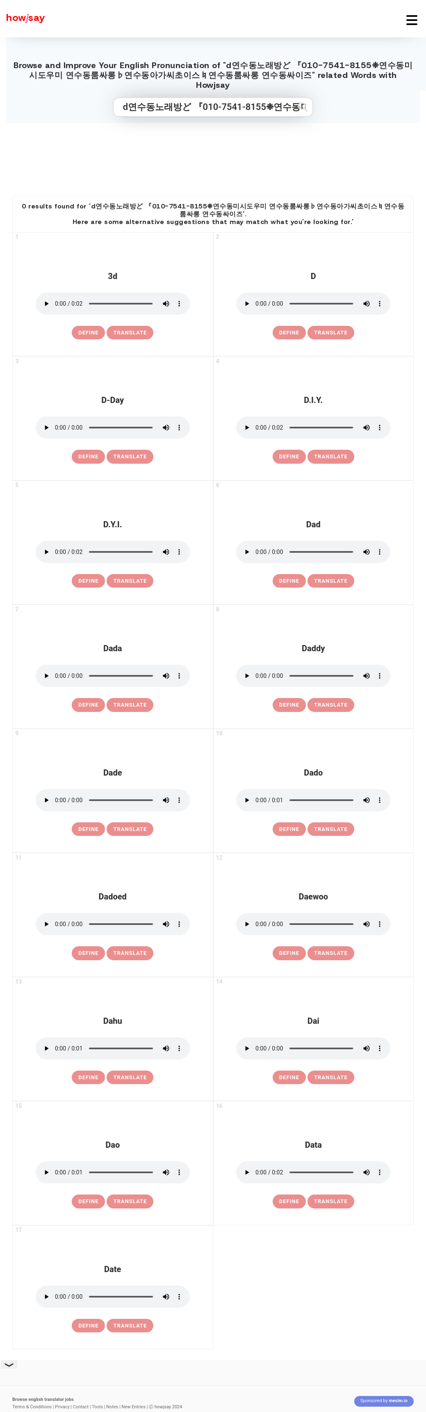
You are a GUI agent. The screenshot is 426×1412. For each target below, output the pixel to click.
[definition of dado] (289, 829)
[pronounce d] (313, 304)
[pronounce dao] (113, 1172)
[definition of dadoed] (88, 953)
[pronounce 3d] (113, 304)
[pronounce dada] (113, 676)
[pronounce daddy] (313, 676)
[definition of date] (88, 1326)
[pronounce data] (313, 1172)
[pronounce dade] (113, 800)
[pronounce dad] (313, 552)
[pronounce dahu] (113, 1048)
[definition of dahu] (88, 1078)
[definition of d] (289, 333)
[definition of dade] (88, 829)
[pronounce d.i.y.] (313, 428)
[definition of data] (289, 1201)
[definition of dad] (289, 581)
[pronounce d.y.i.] (113, 552)
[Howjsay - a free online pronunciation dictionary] (22, 18)
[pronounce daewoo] (313, 924)
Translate (130, 333)
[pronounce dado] (313, 800)
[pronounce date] (113, 1297)
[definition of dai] (289, 1078)
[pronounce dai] (313, 1048)
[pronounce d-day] (113, 428)
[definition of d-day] (88, 457)
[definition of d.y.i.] (88, 581)
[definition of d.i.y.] (289, 457)
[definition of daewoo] (289, 953)
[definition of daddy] (289, 705)
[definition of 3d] (88, 333)
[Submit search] (302, 107)
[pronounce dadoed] (113, 924)
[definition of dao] (88, 1201)
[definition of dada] (88, 705)
